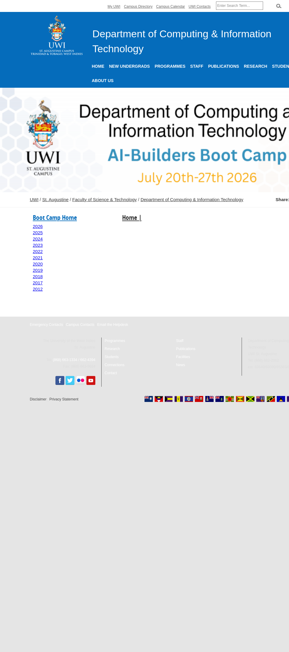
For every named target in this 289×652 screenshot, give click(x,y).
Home (98, 66)
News (180, 365)
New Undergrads (129, 66)
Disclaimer (38, 399)
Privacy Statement (63, 399)
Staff (196, 66)
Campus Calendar (170, 6)
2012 (38, 289)
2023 (38, 245)
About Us (103, 80)
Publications (223, 66)
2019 (38, 270)
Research (255, 66)
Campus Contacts (80, 325)
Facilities (183, 357)
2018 (38, 276)
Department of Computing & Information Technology (192, 199)
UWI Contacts (200, 6)
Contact (111, 373)
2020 (38, 263)
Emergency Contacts (46, 325)
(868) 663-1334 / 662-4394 (74, 360)
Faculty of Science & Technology (104, 199)
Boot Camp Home (55, 217)
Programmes (170, 66)
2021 (38, 257)
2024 (38, 238)
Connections (115, 365)
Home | (132, 217)
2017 (38, 282)
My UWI (114, 6)
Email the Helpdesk (112, 325)
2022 (38, 251)
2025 (38, 232)
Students (112, 357)
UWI (34, 199)
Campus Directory (138, 6)
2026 (38, 226)
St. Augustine (55, 199)
